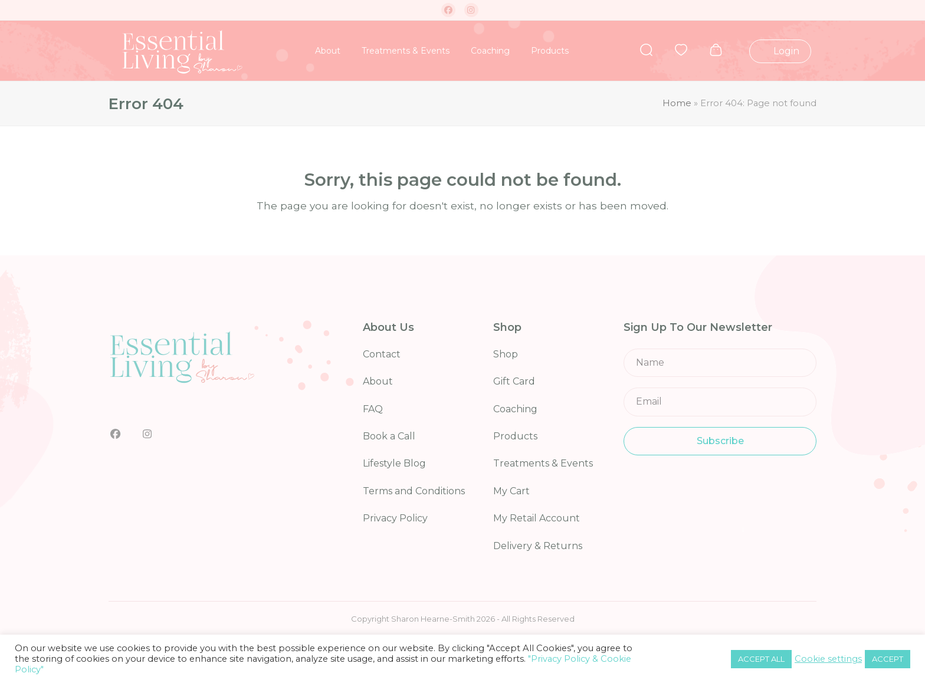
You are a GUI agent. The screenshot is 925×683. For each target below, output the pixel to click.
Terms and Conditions (414, 491)
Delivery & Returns (537, 545)
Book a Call (389, 436)
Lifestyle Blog (394, 463)
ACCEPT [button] (887, 659)
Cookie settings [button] (828, 659)
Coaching (515, 409)
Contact (382, 354)
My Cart (511, 491)
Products (515, 436)
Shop (505, 354)
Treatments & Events (543, 463)
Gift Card (514, 381)
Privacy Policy (395, 518)
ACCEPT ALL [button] (761, 659)
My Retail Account (536, 518)
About (378, 381)
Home (676, 103)
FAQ (373, 409)
